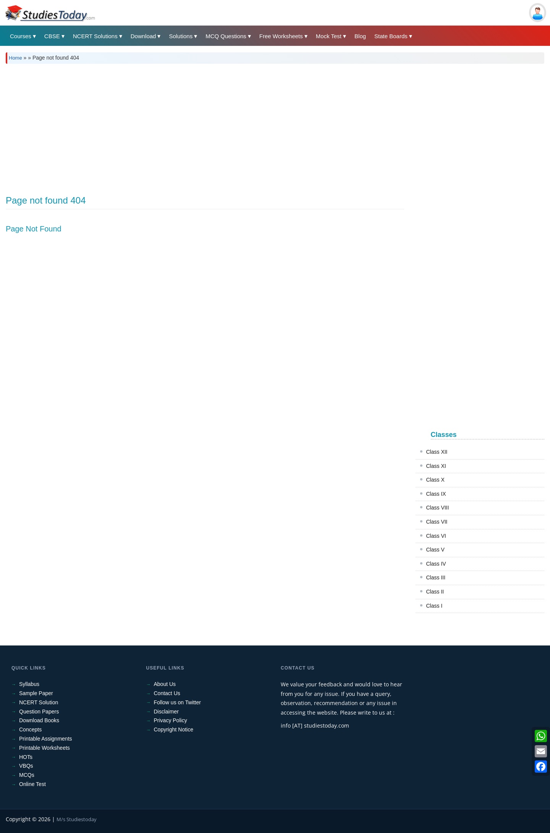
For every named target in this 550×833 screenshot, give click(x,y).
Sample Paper (36, 693)
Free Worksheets (281, 36)
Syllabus (29, 684)
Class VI (436, 536)
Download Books (39, 720)
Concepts (30, 729)
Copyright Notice (174, 729)
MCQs (26, 775)
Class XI (436, 466)
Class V (435, 550)
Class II (435, 592)
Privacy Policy (170, 720)
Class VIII (437, 508)
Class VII (437, 522)
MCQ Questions (225, 36)
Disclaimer (166, 711)
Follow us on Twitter (177, 702)
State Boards (391, 36)
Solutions (180, 36)
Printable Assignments (45, 739)
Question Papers (39, 711)
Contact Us (167, 693)
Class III (436, 577)
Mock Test (328, 36)
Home (15, 58)
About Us (165, 684)
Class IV (436, 564)
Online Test (32, 784)
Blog (360, 36)
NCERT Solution (38, 702)
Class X (435, 480)
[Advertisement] (235, 126)
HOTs (25, 757)
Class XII (437, 452)
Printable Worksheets (44, 748)
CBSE (52, 36)
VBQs (26, 766)
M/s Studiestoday (77, 819)
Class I (434, 606)
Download (143, 36)
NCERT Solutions (95, 36)
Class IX (436, 494)
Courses (20, 36)
